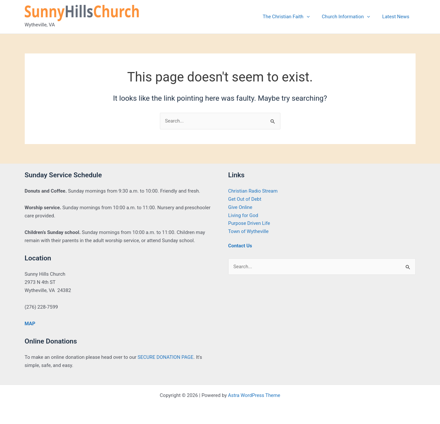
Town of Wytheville (248, 231)
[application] (312, 17)
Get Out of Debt (245, 199)
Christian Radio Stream (253, 191)
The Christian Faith (292, 17)
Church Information (349, 17)
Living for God (243, 215)
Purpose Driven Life (249, 224)
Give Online (240, 207)
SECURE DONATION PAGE (165, 357)
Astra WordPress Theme (254, 395)
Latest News (396, 17)
